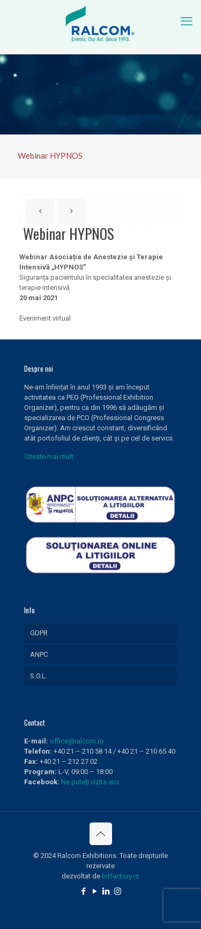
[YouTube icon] (95, 891)
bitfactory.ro (120, 876)
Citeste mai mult (48, 456)
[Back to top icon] (101, 833)
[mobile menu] (186, 21)
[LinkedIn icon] (106, 891)
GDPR (39, 633)
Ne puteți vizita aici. (91, 782)
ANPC (39, 654)
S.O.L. (38, 676)
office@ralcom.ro (77, 741)
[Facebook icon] (84, 891)
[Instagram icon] (118, 891)
